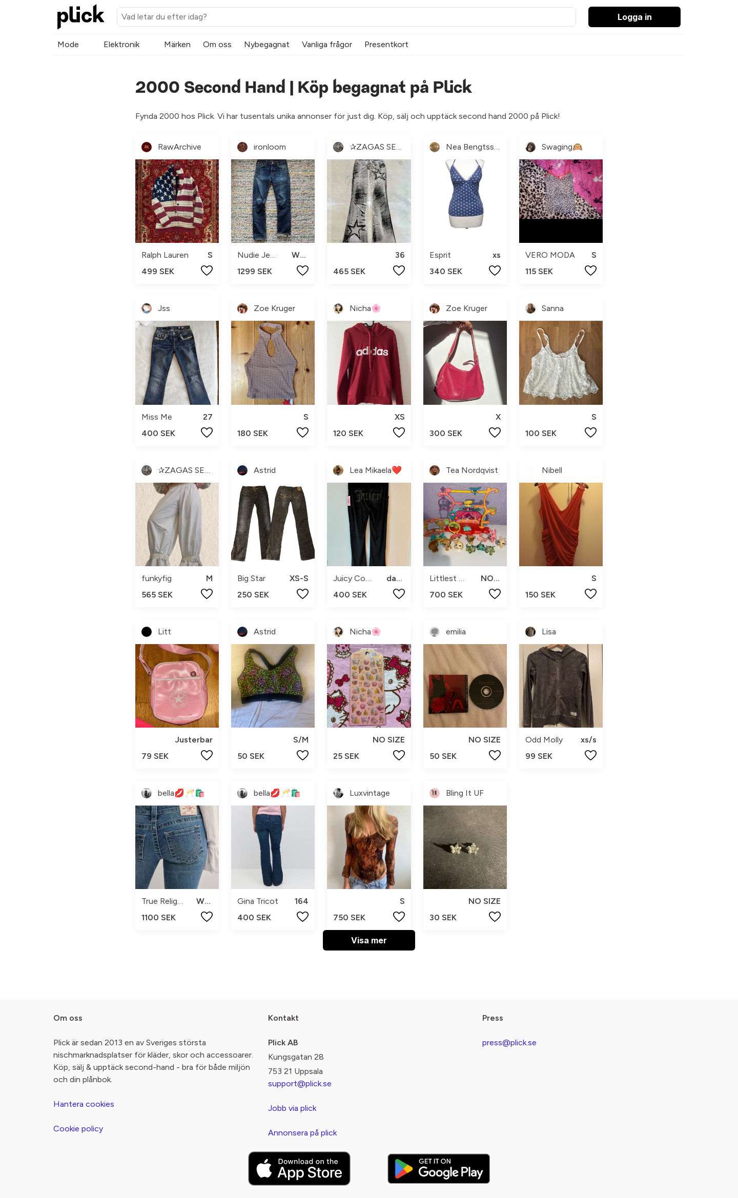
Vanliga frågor (327, 44)
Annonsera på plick (302, 1133)
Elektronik (121, 44)
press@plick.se (509, 1042)
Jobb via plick (292, 1108)
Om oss (217, 44)
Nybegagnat (267, 44)
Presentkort (386, 44)
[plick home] (81, 17)
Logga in (635, 17)
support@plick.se (300, 1083)
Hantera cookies (83, 1104)
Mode (68, 44)
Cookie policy (78, 1128)
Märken (177, 44)
